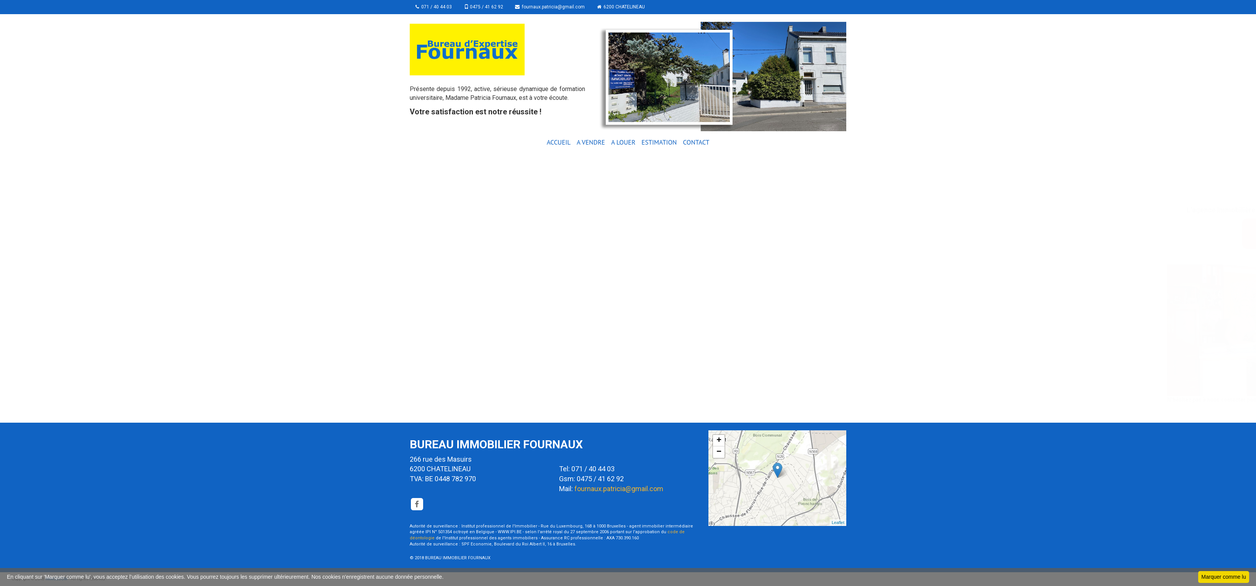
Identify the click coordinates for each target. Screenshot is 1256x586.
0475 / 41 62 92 (483, 7)
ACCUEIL (559, 142)
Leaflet (838, 522)
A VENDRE (591, 142)
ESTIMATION (659, 142)
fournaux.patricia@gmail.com (550, 7)
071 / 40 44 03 (433, 7)
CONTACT (696, 142)
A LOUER (623, 142)
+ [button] (718, 440)
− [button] (718, 452)
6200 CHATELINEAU (621, 7)
